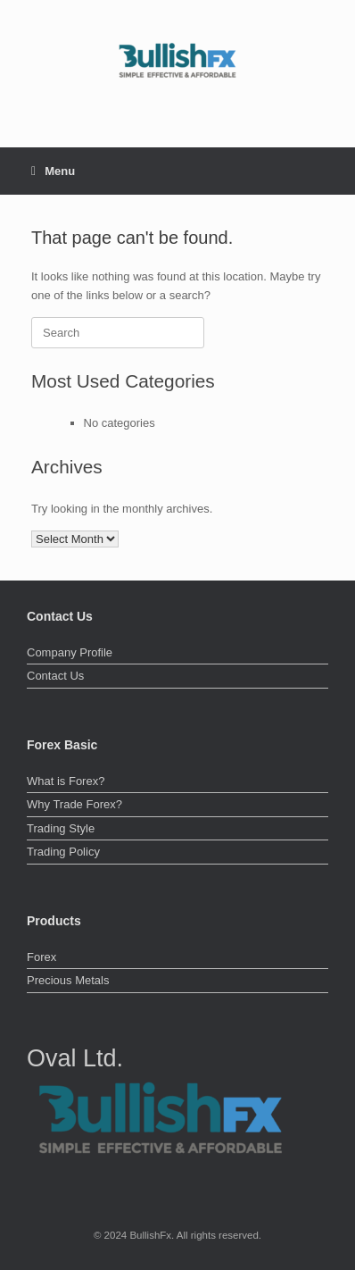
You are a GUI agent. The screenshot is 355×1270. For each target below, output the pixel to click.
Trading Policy (63, 851)
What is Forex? (65, 781)
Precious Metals (68, 980)
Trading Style (61, 828)
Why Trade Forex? (74, 804)
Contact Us (55, 675)
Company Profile (69, 652)
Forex (41, 957)
